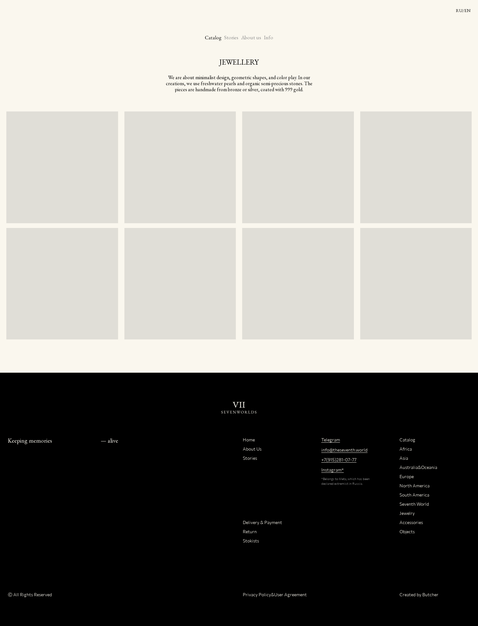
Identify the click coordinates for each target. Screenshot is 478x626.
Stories (231, 37)
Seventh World (414, 504)
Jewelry (407, 513)
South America (414, 494)
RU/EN (463, 10)
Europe (406, 476)
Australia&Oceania (418, 467)
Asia (403, 458)
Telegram (330, 439)
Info (268, 37)
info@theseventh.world (344, 449)
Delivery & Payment (262, 522)
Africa (405, 449)
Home (249, 439)
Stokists (251, 540)
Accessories (411, 522)
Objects (407, 531)
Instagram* (332, 469)
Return (250, 531)
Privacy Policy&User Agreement (275, 594)
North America (414, 485)
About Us (252, 449)
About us (251, 37)
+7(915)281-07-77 (338, 459)
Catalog (212, 37)
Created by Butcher (418, 594)
